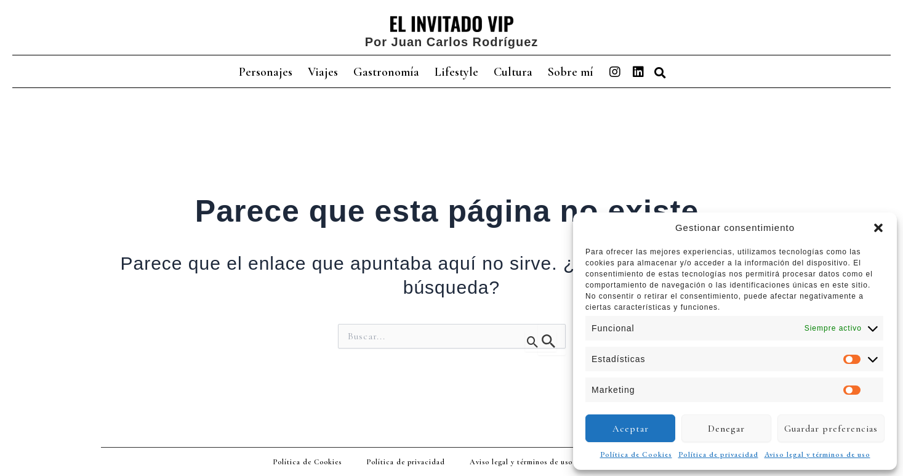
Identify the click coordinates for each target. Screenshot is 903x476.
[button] (878, 228)
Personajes (265, 72)
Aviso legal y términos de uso (817, 454)
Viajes (323, 72)
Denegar (726, 428)
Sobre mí (570, 72)
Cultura (513, 72)
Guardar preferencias (831, 428)
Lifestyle (456, 72)
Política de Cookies (636, 454)
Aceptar (630, 428)
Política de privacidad (718, 454)
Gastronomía (386, 72)
